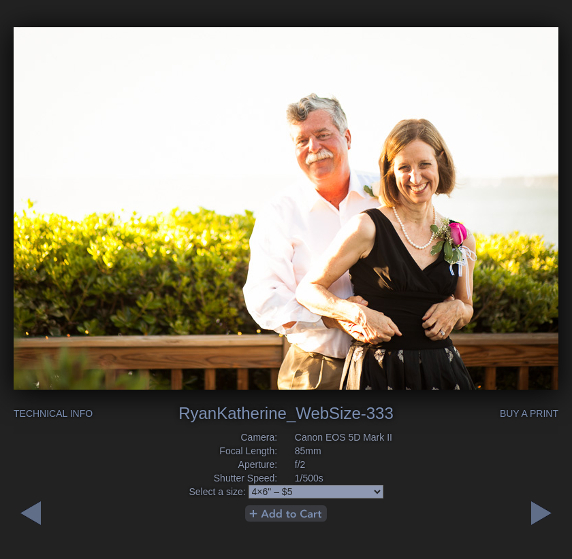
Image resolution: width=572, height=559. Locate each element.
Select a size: (217, 491)
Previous (541, 513)
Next (30, 513)
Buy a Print (529, 413)
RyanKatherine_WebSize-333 (286, 413)
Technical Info (53, 413)
